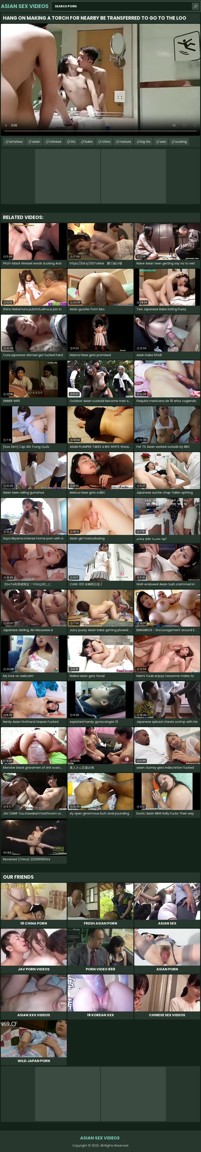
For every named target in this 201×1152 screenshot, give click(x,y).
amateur (16, 141)
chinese (55, 141)
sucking (181, 141)
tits (73, 141)
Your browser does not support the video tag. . (100, 80)
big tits (145, 141)
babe (88, 141)
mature (125, 141)
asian (36, 141)
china (106, 141)
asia (163, 141)
